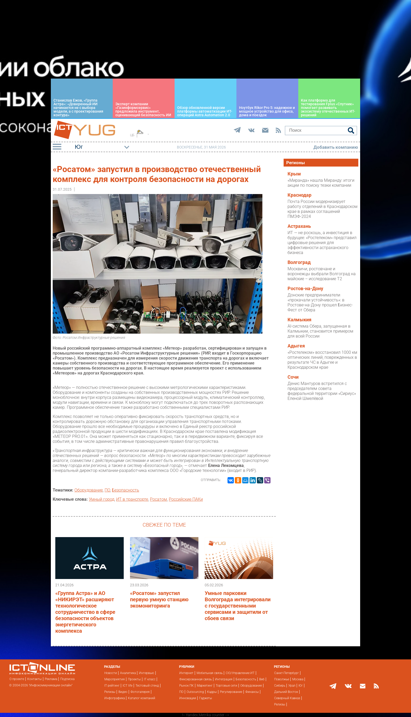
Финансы (252, 692)
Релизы (109, 692)
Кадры (212, 692)
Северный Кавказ (287, 698)
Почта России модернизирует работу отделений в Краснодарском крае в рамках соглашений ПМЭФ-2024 (323, 209)
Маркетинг (205, 685)
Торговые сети (226, 685)
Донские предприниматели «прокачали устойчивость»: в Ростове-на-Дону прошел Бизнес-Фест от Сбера (320, 302)
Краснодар (299, 195)
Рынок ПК (186, 685)
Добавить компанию (335, 147)
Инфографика (114, 698)
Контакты (34, 679)
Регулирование (231, 692)
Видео (122, 692)
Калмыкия (299, 319)
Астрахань (299, 226)
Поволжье (281, 679)
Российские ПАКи (186, 499)
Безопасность (125, 490)
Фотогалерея (140, 692)
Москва (297, 679)
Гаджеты (205, 698)
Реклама (51, 679)
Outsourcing (195, 692)
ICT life (127, 685)
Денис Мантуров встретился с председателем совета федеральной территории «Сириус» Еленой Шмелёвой (322, 391)
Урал (291, 685)
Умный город (101, 499)
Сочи (293, 377)
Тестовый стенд (147, 685)
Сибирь (279, 685)
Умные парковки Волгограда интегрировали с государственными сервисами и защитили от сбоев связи (238, 605)
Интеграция (223, 679)
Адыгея (296, 346)
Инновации (187, 698)
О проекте (16, 679)
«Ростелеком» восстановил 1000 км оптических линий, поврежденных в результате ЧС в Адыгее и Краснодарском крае (322, 360)
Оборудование (88, 490)
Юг (301, 685)
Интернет (186, 673)
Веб (261, 679)
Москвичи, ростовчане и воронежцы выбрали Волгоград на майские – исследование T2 (322, 273)
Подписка (67, 679)
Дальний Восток (286, 692)
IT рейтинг (112, 685)
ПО (107, 490)
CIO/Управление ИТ (240, 673)
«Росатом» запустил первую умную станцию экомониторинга (159, 599)
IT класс (149, 679)
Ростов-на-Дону (305, 288)
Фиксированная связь (195, 679)
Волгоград (299, 262)
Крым (294, 174)
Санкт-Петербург (286, 673)
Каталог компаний (141, 698)
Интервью (146, 673)
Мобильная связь (210, 673)
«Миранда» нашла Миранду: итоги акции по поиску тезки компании (321, 183)
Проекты (134, 679)
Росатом (158, 499)
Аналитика (128, 673)
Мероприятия (114, 679)
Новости (110, 673)
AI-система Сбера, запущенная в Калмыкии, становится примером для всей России (320, 331)
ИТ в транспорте (132, 499)
